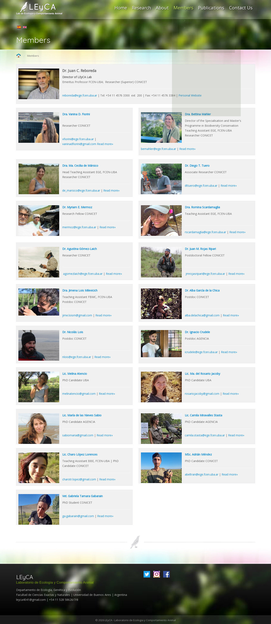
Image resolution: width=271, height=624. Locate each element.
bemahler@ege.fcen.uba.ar (158, 148)
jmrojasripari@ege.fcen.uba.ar (205, 273)
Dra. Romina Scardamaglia (202, 207)
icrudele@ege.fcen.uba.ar (201, 352)
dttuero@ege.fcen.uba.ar (201, 185)
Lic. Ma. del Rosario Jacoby (202, 373)
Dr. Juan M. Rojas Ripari (200, 248)
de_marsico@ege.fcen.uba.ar (81, 190)
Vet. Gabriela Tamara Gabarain (82, 496)
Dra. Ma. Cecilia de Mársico (80, 165)
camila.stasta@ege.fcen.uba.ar (205, 435)
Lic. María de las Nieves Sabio (81, 415)
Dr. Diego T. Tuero (197, 165)
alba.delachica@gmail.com (202, 315)
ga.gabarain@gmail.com (78, 516)
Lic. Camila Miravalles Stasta (203, 415)
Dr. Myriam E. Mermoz (77, 207)
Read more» (105, 143)
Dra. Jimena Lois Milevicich (79, 290)
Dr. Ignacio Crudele (197, 332)
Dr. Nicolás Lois (72, 332)
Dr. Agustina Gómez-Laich (79, 248)
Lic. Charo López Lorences (79, 454)
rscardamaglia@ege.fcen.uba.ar (205, 232)
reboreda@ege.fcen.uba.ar (79, 95)
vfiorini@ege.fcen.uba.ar (78, 139)
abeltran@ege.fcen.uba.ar (201, 474)
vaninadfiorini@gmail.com (79, 143)
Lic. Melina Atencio (74, 373)
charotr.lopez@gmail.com (79, 479)
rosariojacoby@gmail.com (202, 393)
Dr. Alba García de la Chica (202, 290)
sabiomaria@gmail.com (77, 435)
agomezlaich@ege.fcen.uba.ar (83, 273)
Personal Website (190, 95)
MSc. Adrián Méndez (198, 454)
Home (18, 55)
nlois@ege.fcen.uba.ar (76, 356)
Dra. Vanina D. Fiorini (76, 114)
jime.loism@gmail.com (77, 315)
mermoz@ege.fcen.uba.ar (79, 227)
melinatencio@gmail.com (79, 393)
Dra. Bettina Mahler (198, 114)
